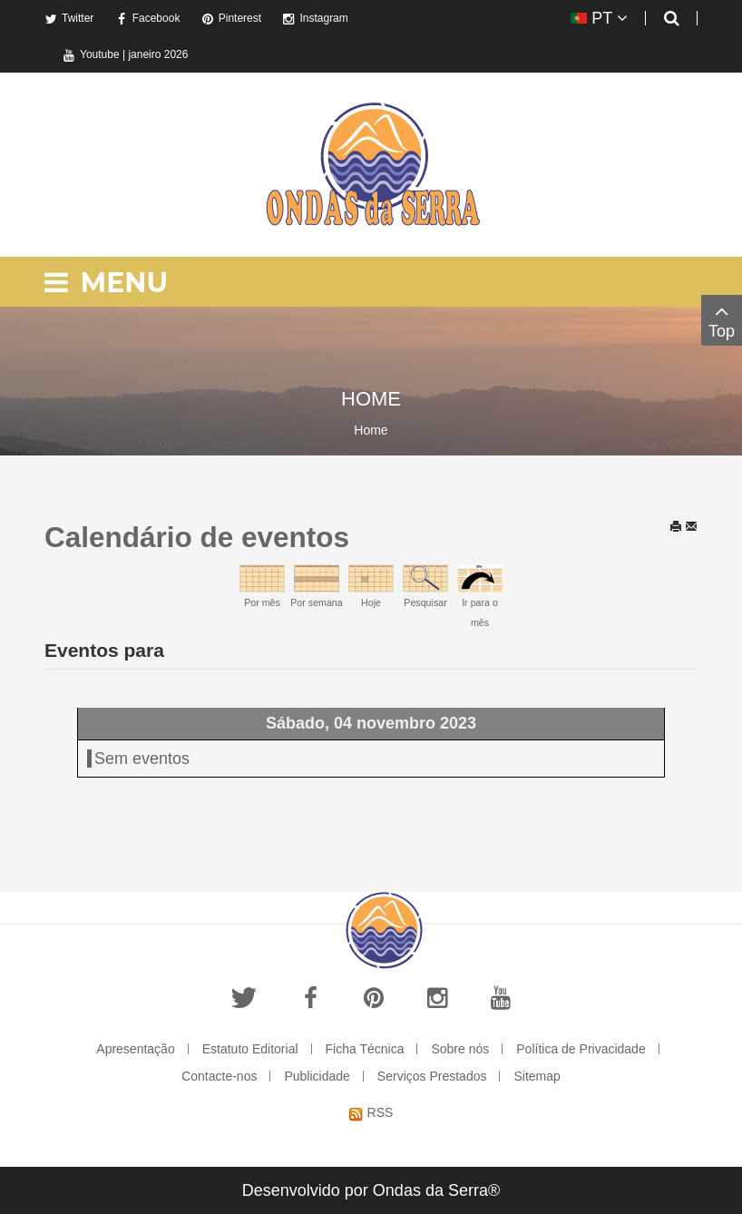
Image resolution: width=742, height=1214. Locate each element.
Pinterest (231, 18)
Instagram (314, 18)
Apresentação (135, 1049)
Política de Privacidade (580, 1049)
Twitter (68, 18)
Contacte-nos (219, 1076)
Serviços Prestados (432, 1076)
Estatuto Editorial (250, 1049)
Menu (106, 282)
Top (721, 319)
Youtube (91, 54)
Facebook (148, 18)
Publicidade (316, 1076)
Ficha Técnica (365, 1049)
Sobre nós (460, 1049)
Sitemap (536, 1076)
